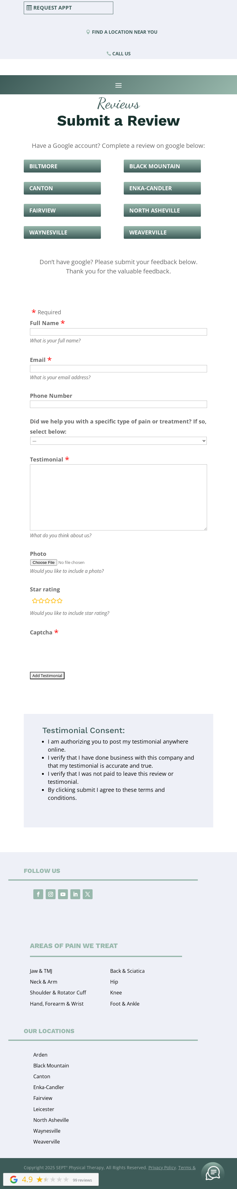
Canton (41, 188)
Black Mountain (154, 166)
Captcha (41, 632)
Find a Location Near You (124, 32)
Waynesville (48, 232)
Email (38, 359)
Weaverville (148, 232)
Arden (40, 1054)
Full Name (44, 323)
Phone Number (51, 395)
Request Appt (52, 7)
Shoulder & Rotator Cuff (58, 992)
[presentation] (77, 649)
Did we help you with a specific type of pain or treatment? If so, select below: (118, 426)
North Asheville (154, 210)
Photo (38, 553)
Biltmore (43, 166)
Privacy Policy (162, 1167)
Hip (114, 981)
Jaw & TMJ (41, 971)
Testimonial (46, 459)
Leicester (43, 1109)
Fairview (42, 210)
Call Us (121, 53)
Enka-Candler (150, 188)
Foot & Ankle (124, 1003)
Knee (116, 992)
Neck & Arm (43, 981)
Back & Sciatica (127, 971)
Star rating (45, 589)
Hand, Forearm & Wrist (57, 1003)
